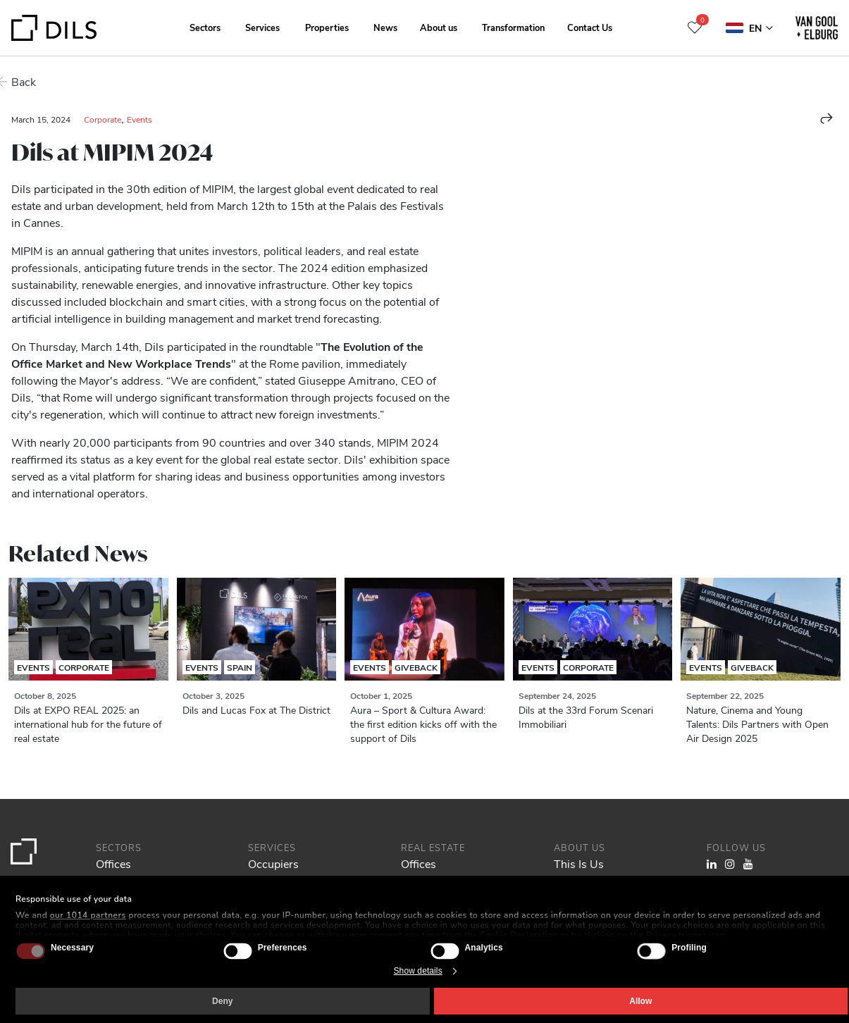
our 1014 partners (88, 915)
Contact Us (589, 27)
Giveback (416, 667)
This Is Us (579, 863)
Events (139, 119)
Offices (113, 863)
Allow (640, 1001)
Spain (239, 667)
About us (438, 27)
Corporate (102, 119)
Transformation (513, 27)
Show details (418, 971)
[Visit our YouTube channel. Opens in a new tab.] (748, 863)
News (385, 27)
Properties (327, 27)
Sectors (205, 27)
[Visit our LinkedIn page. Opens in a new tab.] (712, 863)
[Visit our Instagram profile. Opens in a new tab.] (730, 863)
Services (262, 27)
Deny (222, 1001)
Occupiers (273, 863)
